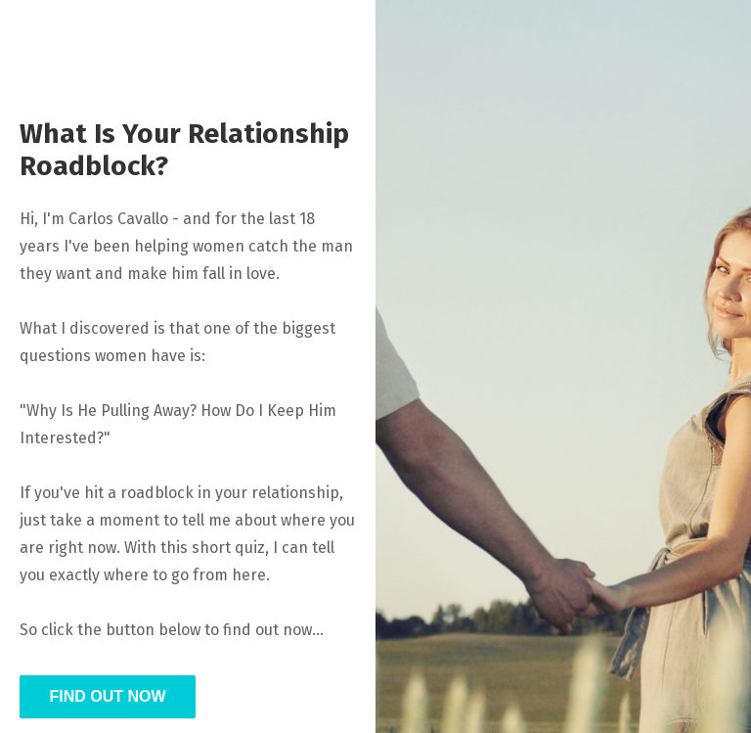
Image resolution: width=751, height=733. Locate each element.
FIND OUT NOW (107, 696)
